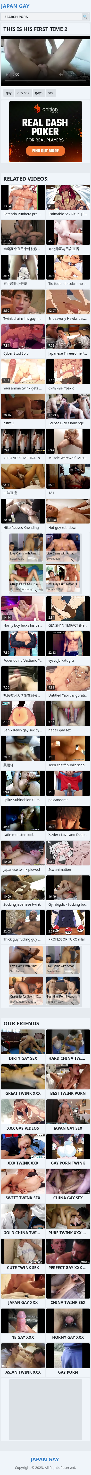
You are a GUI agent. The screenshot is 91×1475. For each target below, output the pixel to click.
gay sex (23, 92)
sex (51, 92)
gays (38, 92)
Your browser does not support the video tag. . (45, 61)
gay (9, 92)
